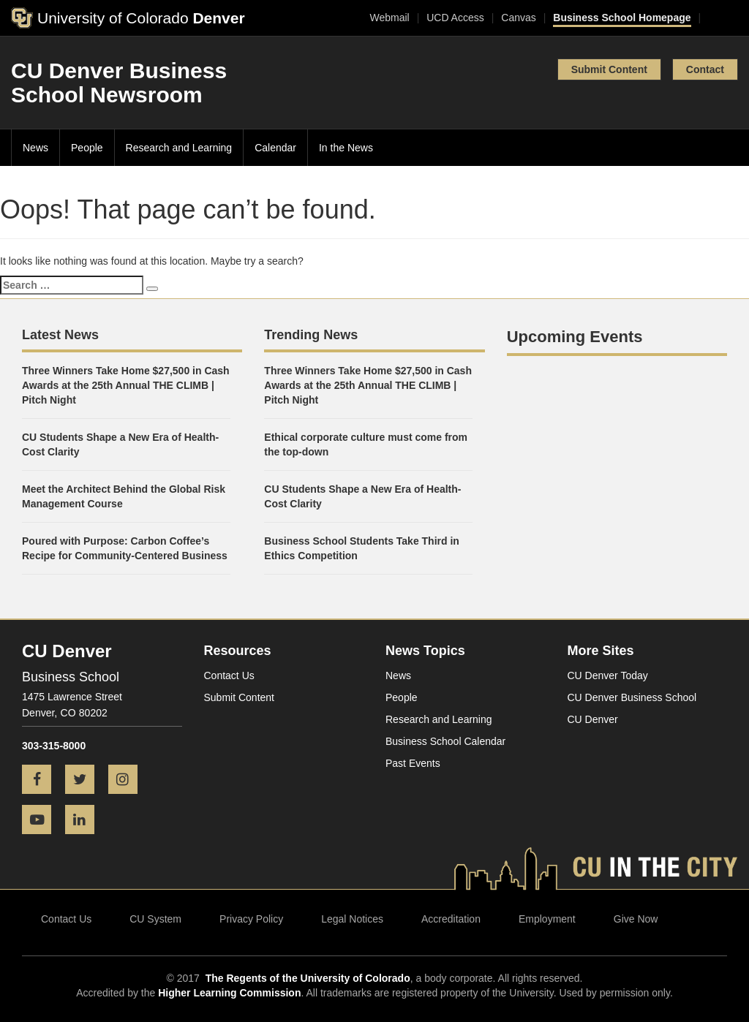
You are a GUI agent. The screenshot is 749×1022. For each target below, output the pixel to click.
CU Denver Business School (632, 697)
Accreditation (451, 919)
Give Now (636, 919)
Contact (705, 69)
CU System (155, 919)
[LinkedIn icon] (85, 821)
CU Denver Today (608, 675)
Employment (547, 919)
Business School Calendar (445, 741)
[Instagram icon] (128, 781)
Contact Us (229, 675)
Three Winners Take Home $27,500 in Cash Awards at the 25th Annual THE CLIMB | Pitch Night (126, 385)
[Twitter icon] (85, 781)
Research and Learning (179, 148)
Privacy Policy (251, 919)
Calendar (275, 148)
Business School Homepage (621, 17)
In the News (346, 148)
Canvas (518, 17)
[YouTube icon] (42, 821)
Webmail (389, 17)
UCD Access (455, 17)
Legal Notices (352, 919)
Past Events (412, 763)
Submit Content (609, 69)
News (35, 148)
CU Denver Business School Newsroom (119, 82)
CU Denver (593, 719)
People (87, 148)
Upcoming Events (575, 337)
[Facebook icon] (42, 781)
